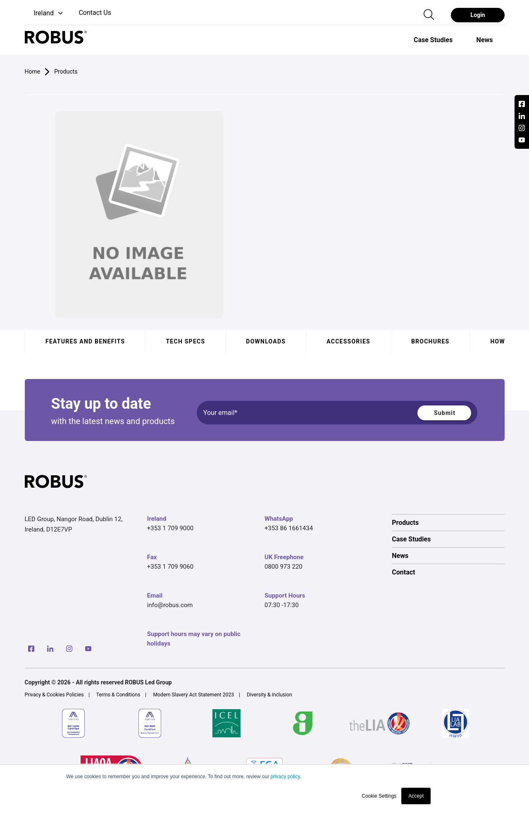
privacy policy (285, 776)
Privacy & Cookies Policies (54, 695)
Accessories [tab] (348, 341)
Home (33, 71)
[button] (45, 13)
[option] (433, 40)
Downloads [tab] (266, 341)
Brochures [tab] (430, 341)
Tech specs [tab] (185, 341)
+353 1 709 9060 (170, 566)
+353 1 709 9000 (170, 528)
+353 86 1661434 (288, 528)
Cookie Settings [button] (379, 796)
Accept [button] (416, 796)
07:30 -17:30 (281, 605)
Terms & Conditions (118, 695)
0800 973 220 (283, 566)
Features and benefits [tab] (85, 341)
